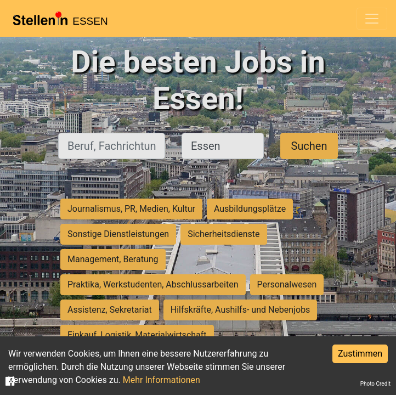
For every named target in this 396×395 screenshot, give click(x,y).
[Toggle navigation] (372, 19)
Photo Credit (375, 384)
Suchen (309, 146)
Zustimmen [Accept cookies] (360, 353)
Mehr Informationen (161, 380)
